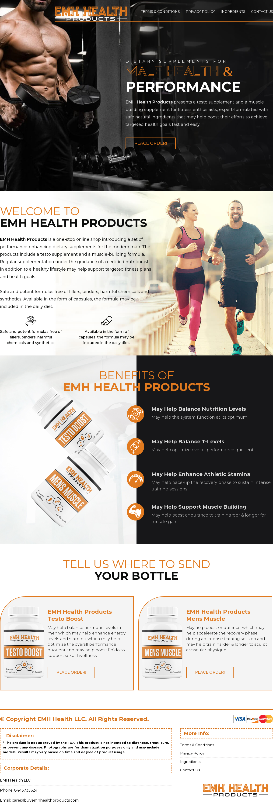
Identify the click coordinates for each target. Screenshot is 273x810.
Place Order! (150, 143)
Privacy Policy (200, 12)
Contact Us (262, 12)
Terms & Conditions (160, 12)
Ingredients (233, 12)
